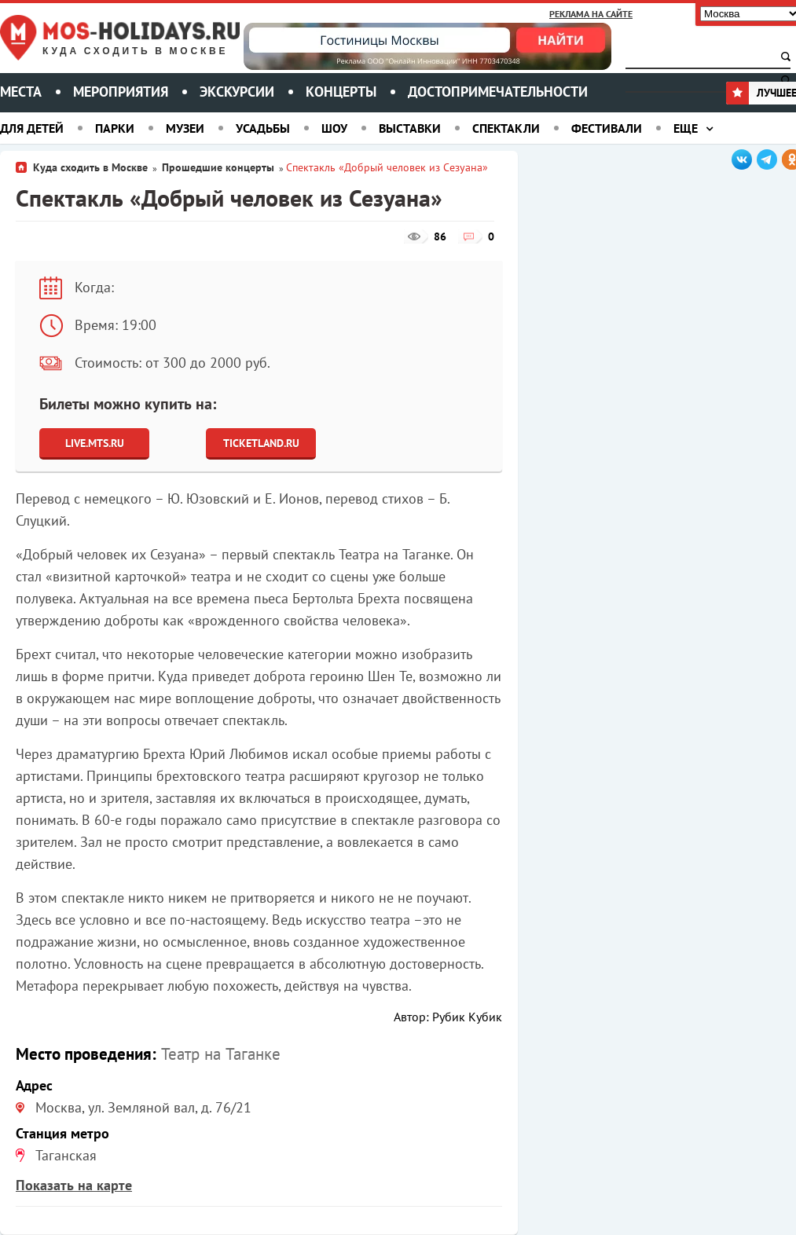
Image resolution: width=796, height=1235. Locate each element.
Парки (114, 128)
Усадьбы (263, 128)
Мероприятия (120, 91)
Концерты (341, 91)
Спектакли (506, 128)
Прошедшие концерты (218, 167)
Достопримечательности (498, 91)
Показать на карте (74, 1185)
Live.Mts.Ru (94, 443)
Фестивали (606, 128)
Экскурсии (237, 91)
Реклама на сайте (591, 14)
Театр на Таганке (221, 1054)
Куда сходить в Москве (135, 51)
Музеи (185, 128)
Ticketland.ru (261, 443)
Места (21, 91)
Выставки (410, 128)
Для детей (32, 128)
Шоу (334, 128)
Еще (685, 128)
